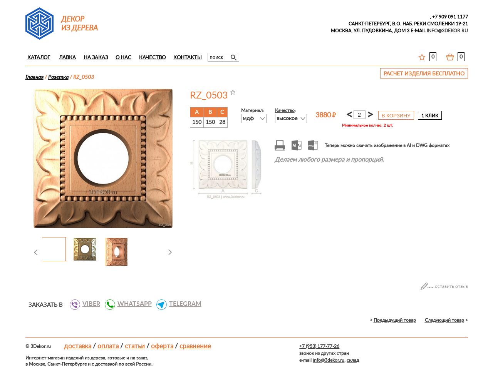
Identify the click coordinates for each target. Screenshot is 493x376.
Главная (34, 77)
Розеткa (58, 77)
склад (353, 360)
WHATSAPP (132, 304)
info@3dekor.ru (328, 360)
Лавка (67, 57)
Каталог (38, 57)
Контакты (187, 57)
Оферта (162, 346)
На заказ (96, 57)
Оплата (108, 346)
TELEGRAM (182, 304)
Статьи (135, 346)
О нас (123, 57)
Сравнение (195, 346)
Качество (152, 57)
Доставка (77, 346)
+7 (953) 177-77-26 (319, 346)
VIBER (88, 304)
